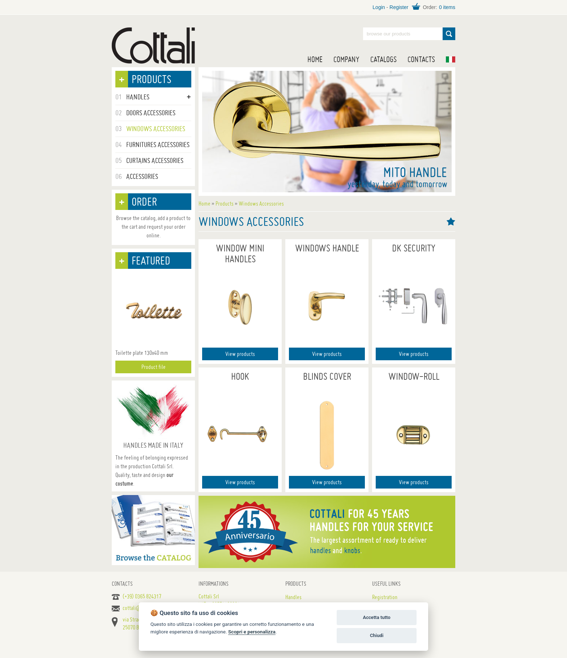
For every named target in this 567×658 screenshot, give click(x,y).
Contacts (421, 59)
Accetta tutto (376, 617)
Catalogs (383, 59)
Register (398, 7)
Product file (153, 366)
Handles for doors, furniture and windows (153, 45)
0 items (447, 7)
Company (346, 59)
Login (378, 7)
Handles (293, 597)
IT (450, 59)
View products (240, 353)
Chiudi (376, 635)
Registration (384, 597)
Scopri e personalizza (252, 632)
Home (315, 59)
